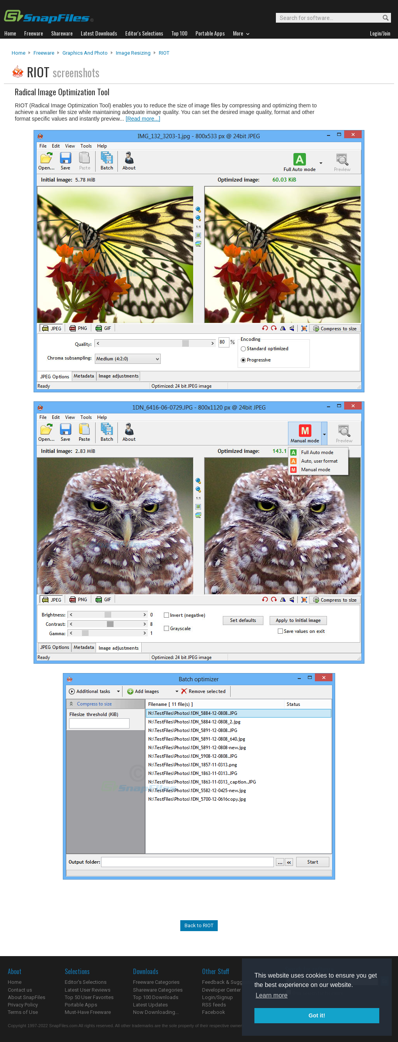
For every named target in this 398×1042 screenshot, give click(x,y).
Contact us (20, 990)
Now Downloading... (156, 1012)
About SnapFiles (26, 997)
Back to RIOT (199, 925)
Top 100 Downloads (155, 997)
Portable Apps (81, 1005)
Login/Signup (217, 997)
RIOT (164, 53)
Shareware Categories (158, 990)
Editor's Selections (86, 982)
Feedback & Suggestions (230, 982)
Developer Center (221, 990)
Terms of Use (23, 1012)
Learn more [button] (272, 995)
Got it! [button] (317, 1015)
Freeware (44, 53)
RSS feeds (214, 1005)
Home (18, 53)
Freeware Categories (156, 982)
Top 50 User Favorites (89, 997)
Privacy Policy (23, 1005)
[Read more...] (143, 119)
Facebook (213, 1012)
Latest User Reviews (87, 990)
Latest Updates (150, 1005)
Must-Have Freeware (88, 1012)
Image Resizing (133, 53)
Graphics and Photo (85, 53)
